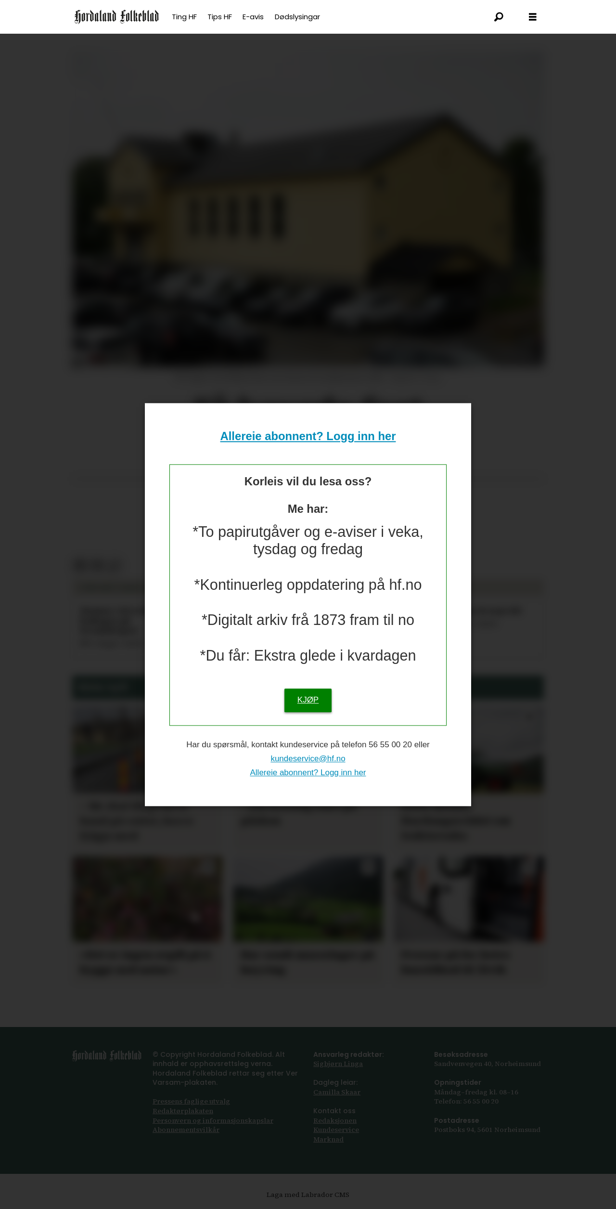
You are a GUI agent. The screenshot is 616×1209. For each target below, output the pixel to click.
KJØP (308, 699)
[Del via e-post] (97, 566)
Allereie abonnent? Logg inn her (308, 436)
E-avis (253, 17)
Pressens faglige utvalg (191, 1101)
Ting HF (184, 17)
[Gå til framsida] (117, 17)
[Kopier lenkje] (114, 566)
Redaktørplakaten (183, 1111)
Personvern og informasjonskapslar (213, 1120)
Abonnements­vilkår (186, 1129)
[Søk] (499, 17)
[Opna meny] (532, 17)
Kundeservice (336, 1129)
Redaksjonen (335, 1120)
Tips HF (219, 17)
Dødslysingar (297, 17)
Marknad (328, 1139)
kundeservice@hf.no (307, 758)
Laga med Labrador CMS (308, 1194)
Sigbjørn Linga (338, 1063)
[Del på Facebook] (80, 566)
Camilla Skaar (336, 1092)
